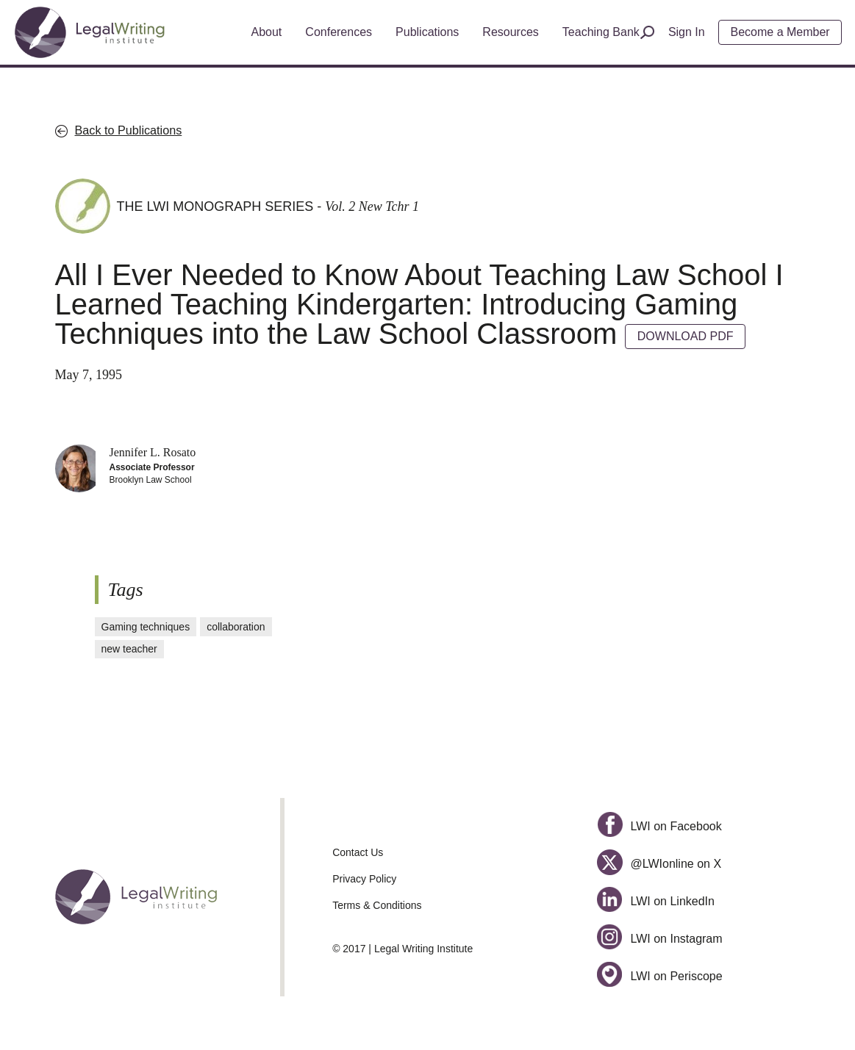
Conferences (338, 32)
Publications (427, 32)
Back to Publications (128, 130)
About (266, 32)
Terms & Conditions (376, 905)
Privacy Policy (364, 879)
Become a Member (780, 32)
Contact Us (357, 852)
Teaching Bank (601, 32)
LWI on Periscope (660, 976)
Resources (510, 32)
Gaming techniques (145, 627)
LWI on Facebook (659, 826)
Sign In (686, 32)
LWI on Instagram (660, 938)
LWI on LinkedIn (656, 901)
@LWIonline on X (659, 863)
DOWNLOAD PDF (685, 336)
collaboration (236, 627)
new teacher (129, 649)
